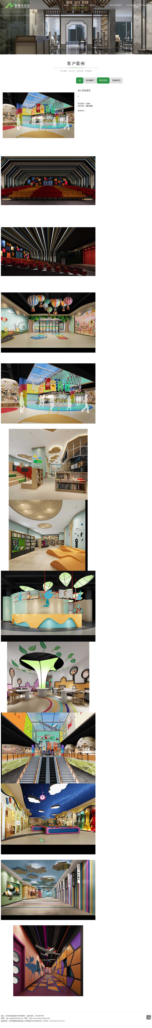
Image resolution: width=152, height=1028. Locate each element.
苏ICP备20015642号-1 (57, 1021)
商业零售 (103, 80)
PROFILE (92, 5)
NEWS (103, 5)
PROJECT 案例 (79, 5)
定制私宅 (116, 80)
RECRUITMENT (116, 5)
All (79, 80)
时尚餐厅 (90, 80)
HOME (66, 5)
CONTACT (145, 5)
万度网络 (45, 1021)
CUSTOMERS (131, 5)
